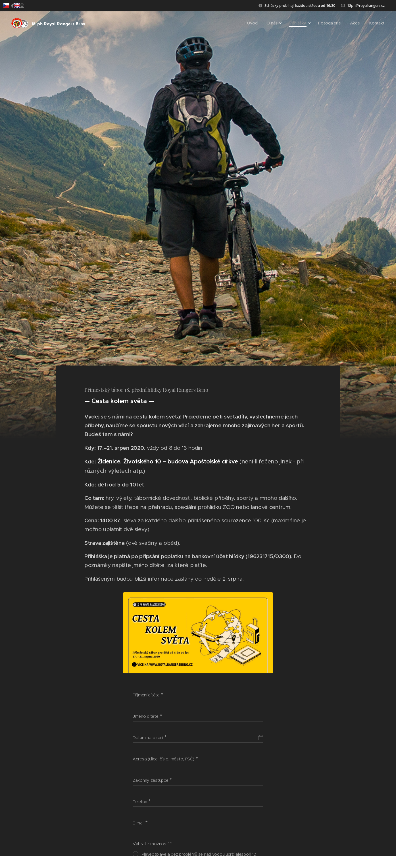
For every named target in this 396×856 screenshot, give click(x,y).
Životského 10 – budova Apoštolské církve (180, 461)
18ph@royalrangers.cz (366, 5)
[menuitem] (257, 23)
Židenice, (110, 461)
